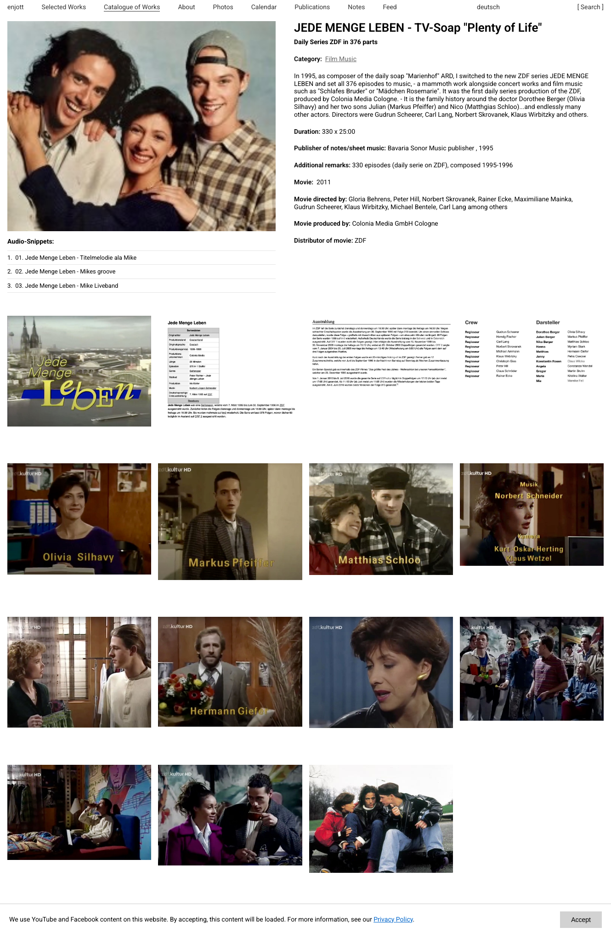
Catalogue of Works (132, 7)
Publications (312, 7)
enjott (15, 7)
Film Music (340, 59)
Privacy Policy (393, 919)
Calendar (264, 7)
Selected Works (64, 7)
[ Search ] (590, 7)
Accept (581, 919)
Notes (356, 7)
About (186, 7)
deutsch (488, 7)
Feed (389, 7)
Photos (223, 7)
